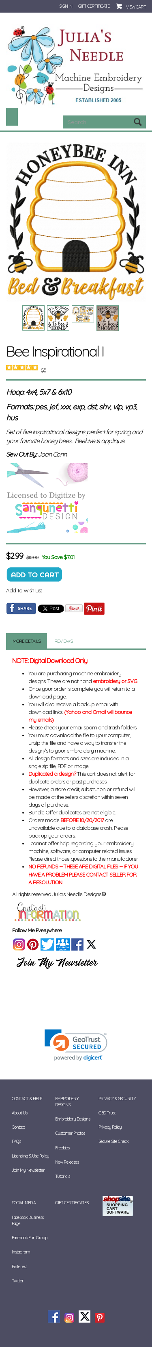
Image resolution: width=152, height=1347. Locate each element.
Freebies (62, 1148)
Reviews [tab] (63, 641)
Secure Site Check (113, 1141)
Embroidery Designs (67, 1102)
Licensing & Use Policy (30, 1156)
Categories (9, 117)
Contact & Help (27, 1098)
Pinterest (19, 1266)
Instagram (21, 1252)
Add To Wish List (24, 590)
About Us (19, 1113)
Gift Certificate (93, 6)
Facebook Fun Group (29, 1237)
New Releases (67, 1162)
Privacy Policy (110, 1127)
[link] (76, 1045)
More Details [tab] (27, 641)
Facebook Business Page (27, 1220)
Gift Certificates (71, 1203)
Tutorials (62, 1176)
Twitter (18, 1281)
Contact (18, 1127)
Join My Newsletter (28, 1170)
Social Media (24, 1203)
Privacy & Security (117, 1098)
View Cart (136, 7)
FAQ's (16, 1141)
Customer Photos (70, 1133)
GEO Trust (107, 1113)
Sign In (65, 6)
